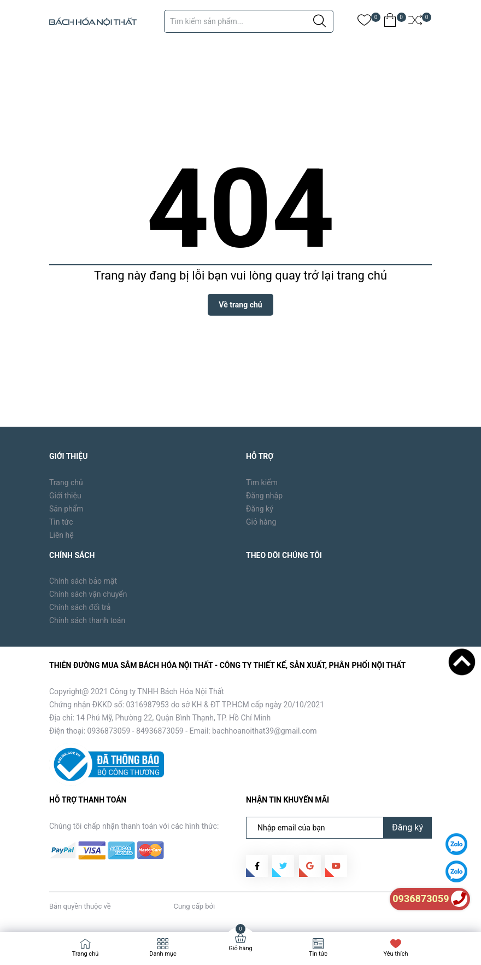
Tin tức (61, 522)
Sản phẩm (66, 508)
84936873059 (160, 730)
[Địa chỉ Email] (339, 828)
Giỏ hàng (261, 522)
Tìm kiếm (262, 482)
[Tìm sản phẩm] (249, 21)
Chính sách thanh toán (87, 620)
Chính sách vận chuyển (88, 594)
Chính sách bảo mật (83, 581)
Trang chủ (66, 482)
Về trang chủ (240, 304)
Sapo (224, 906)
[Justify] (319, 21)
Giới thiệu (65, 495)
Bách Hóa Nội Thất (142, 906)
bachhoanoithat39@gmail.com (264, 730)
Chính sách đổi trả (79, 607)
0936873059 (109, 730)
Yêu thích (395, 953)
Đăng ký (259, 508)
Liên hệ (61, 535)
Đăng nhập (264, 495)
